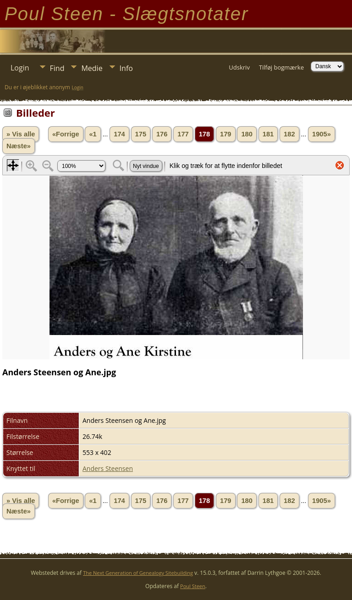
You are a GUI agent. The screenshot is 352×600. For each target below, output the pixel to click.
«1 (92, 134)
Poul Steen (192, 586)
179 (225, 134)
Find (57, 68)
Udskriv (239, 67)
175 (140, 134)
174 (119, 134)
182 (289, 134)
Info (126, 68)
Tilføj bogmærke (281, 67)
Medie (91, 68)
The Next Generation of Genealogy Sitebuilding (138, 572)
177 (182, 134)
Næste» (18, 146)
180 (246, 134)
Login (20, 68)
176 (161, 134)
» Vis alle (20, 134)
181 (268, 134)
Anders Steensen (107, 468)
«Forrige (65, 134)
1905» (321, 134)
